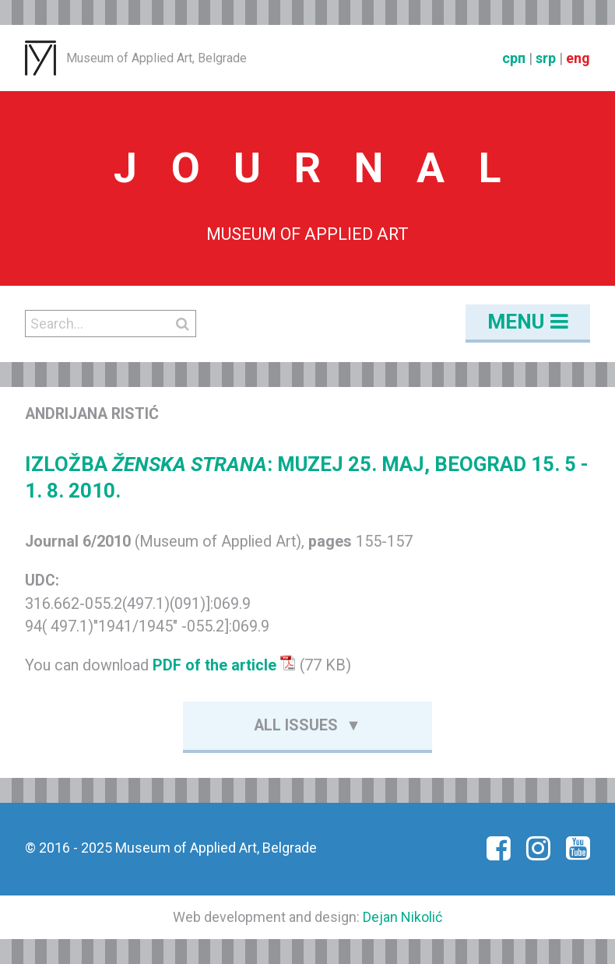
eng (578, 58)
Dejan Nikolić (402, 917)
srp (546, 58)
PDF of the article (224, 665)
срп (513, 58)
